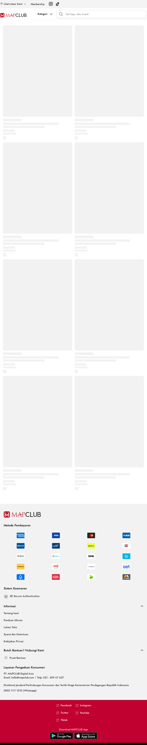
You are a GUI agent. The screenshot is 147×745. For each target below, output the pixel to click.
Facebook (64, 705)
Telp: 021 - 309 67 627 (50, 677)
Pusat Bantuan (18, 658)
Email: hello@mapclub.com (19, 677)
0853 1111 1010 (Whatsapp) (20, 690)
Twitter (62, 713)
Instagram (83, 705)
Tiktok (61, 720)
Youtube (82, 713)
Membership (37, 4)
